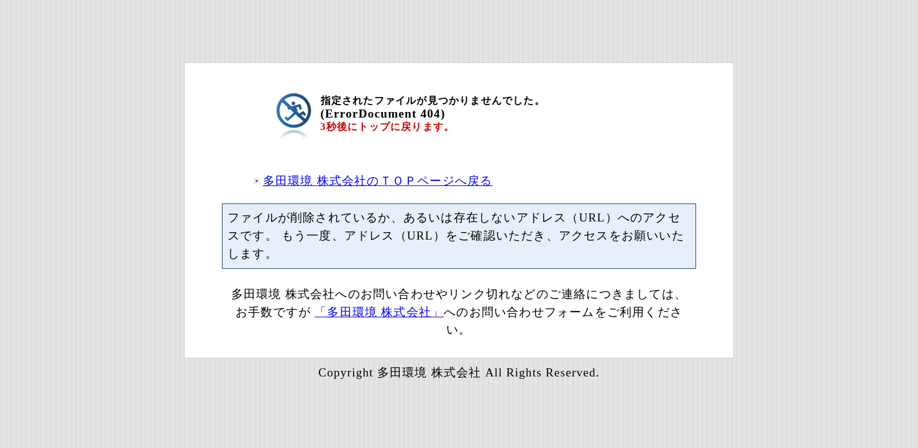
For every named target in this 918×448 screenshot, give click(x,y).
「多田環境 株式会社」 (379, 312)
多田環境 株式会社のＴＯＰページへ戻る (378, 180)
